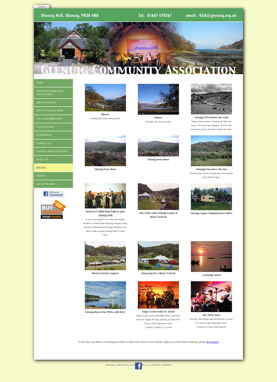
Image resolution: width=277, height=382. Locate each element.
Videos (40, 175)
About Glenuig (46, 102)
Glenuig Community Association (49, 92)
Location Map (45, 183)
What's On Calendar (49, 110)
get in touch (212, 341)
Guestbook (43, 135)
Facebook (138, 365)
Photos (41, 167)
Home (40, 82)
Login (41, 6)
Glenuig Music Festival (52, 151)
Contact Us (43, 143)
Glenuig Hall (45, 126)
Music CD (42, 159)
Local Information (49, 118)
